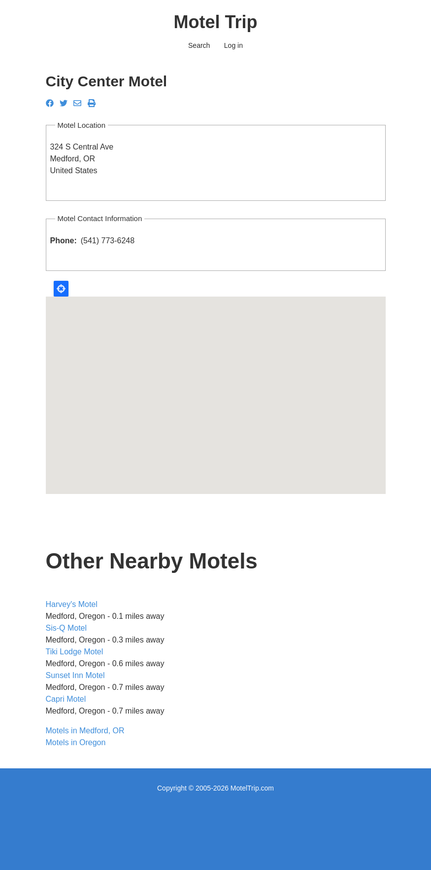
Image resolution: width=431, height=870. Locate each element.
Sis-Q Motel (66, 628)
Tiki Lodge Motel (74, 651)
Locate (61, 289)
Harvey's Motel (72, 604)
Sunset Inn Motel (75, 675)
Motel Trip (216, 22)
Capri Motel (66, 699)
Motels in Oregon (76, 742)
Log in (233, 45)
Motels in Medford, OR (85, 730)
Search (199, 45)
